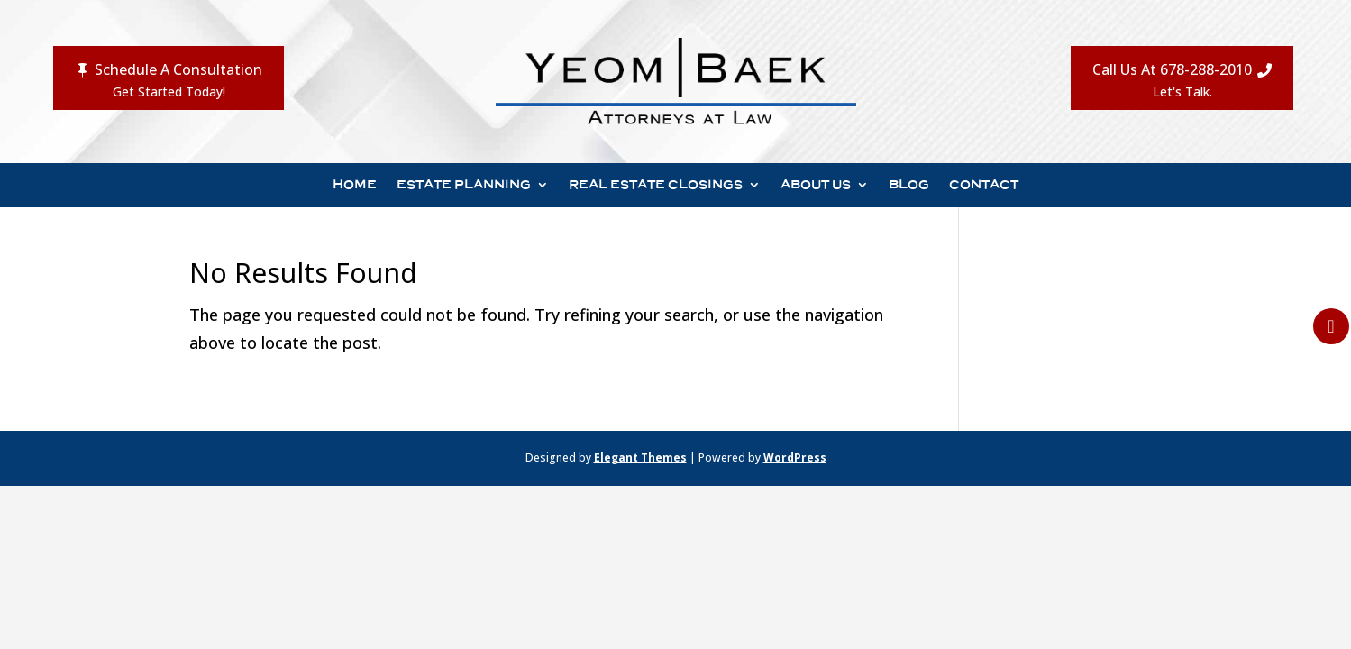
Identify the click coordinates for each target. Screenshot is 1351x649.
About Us (815, 184)
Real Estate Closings (656, 184)
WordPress (794, 457)
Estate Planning (464, 184)
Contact (983, 184)
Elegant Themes (640, 457)
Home (355, 184)
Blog (909, 184)
